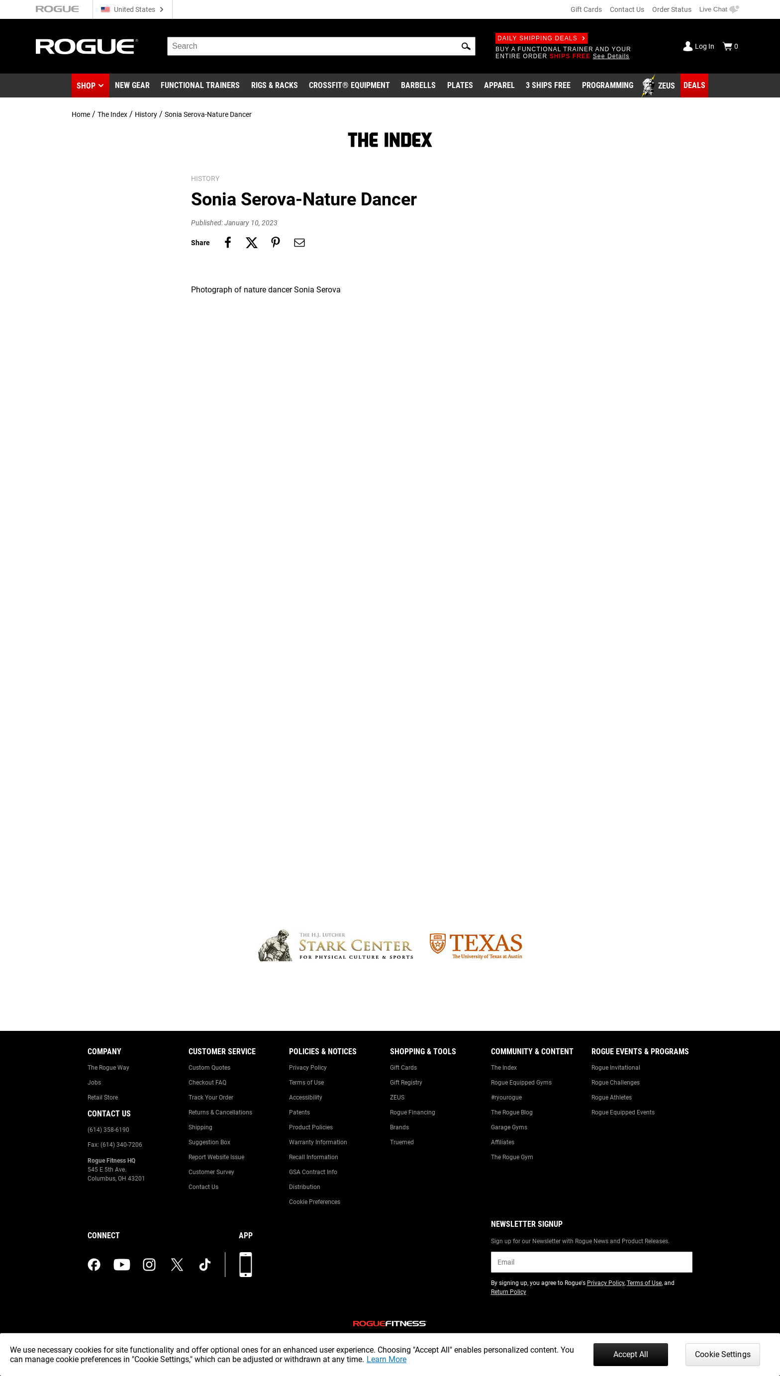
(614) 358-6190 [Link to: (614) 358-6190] (108, 1129)
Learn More (386, 1359)
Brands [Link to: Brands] (399, 1127)
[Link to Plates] (460, 86)
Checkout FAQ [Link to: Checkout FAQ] (207, 1082)
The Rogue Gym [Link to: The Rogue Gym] (512, 1157)
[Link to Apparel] (499, 86)
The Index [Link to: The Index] (504, 1067)
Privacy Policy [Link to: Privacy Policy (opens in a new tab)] (605, 1283)
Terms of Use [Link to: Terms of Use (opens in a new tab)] (644, 1283)
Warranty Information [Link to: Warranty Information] (318, 1142)
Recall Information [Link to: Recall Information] (313, 1157)
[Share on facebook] (228, 243)
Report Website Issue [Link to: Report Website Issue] (216, 1157)
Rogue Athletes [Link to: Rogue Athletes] (611, 1097)
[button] (466, 46)
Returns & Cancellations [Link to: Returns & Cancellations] (220, 1112)
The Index (112, 114)
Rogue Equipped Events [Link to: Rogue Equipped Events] (623, 1112)
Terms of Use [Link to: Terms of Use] (306, 1082)
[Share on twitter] (252, 243)
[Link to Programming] (607, 86)
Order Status (671, 9)
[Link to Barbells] (418, 86)
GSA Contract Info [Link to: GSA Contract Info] (313, 1172)
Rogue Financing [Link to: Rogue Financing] (412, 1112)
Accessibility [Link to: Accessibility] (305, 1097)
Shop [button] (86, 86)
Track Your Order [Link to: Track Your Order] (211, 1097)
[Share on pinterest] (276, 243)
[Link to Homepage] (87, 46)
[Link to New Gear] (132, 86)
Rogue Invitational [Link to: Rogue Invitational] (615, 1067)
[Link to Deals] (694, 85)
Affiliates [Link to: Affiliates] (502, 1142)
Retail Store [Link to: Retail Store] (103, 1097)
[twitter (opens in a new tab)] (177, 1264)
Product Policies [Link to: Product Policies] (311, 1127)
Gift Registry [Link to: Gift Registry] (406, 1082)
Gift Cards (586, 9)
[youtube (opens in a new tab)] (121, 1264)
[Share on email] (299, 243)
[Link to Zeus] (659, 86)
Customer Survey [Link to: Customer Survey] (211, 1172)
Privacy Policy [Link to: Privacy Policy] (308, 1067)
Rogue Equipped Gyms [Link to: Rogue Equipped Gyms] (521, 1082)
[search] (321, 46)
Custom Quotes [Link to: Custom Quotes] (209, 1067)
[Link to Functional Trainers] (200, 86)
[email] (591, 1262)
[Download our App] (245, 1264)
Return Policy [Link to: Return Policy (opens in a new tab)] (508, 1291)
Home (81, 114)
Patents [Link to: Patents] (299, 1112)
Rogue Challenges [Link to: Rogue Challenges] (615, 1082)
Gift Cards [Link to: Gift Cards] (403, 1067)
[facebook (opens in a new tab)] (94, 1264)
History (146, 114)
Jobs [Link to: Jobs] (94, 1082)
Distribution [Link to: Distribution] (304, 1187)
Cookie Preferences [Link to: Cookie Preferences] (314, 1201)
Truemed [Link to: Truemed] (402, 1142)
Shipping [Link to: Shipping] (200, 1127)
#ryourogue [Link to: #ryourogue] (506, 1097)
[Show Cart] (730, 46)
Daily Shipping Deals (541, 38)
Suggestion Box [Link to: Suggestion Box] (209, 1142)
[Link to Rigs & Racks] (274, 86)
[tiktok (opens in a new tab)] (205, 1264)
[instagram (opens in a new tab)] (149, 1264)
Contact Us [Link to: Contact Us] (203, 1187)
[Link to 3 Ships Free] (548, 86)
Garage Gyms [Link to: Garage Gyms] (509, 1127)
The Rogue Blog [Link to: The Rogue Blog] (512, 1112)
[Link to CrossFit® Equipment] (349, 86)
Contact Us (627, 9)
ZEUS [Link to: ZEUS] (397, 1097)
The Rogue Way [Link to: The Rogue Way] (108, 1067)
